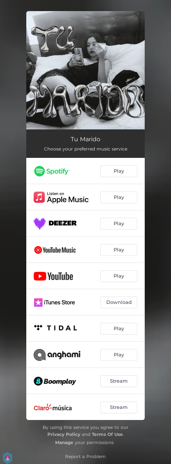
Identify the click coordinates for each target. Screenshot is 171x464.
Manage (64, 442)
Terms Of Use (107, 434)
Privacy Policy (63, 434)
